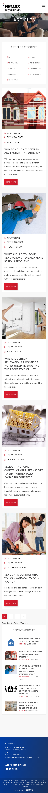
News (31, 57)
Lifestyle (12, 80)
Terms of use (30, 784)
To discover (34, 74)
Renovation (34, 68)
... (17, 616)
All (9, 57)
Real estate (34, 63)
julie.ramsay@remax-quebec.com (24, 757)
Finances (11, 74)
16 (23, 616)
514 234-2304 (15, 755)
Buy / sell (12, 63)
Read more (11, 182)
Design (11, 68)
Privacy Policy (18, 784)
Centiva (29, 790)
